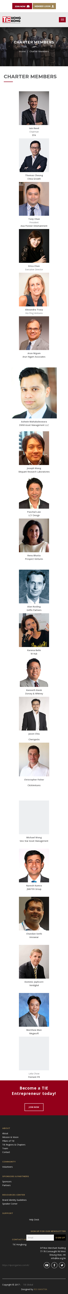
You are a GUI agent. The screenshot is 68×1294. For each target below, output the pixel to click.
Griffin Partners (34, 610)
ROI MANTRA (40, 1289)
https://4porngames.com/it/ (15, 1265)
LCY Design (34, 515)
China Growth (34, 178)
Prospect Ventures (34, 559)
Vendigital (34, 985)
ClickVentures (34, 785)
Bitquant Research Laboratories (34, 471)
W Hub (34, 653)
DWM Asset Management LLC (34, 425)
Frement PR (34, 1077)
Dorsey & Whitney (34, 693)
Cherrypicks (34, 739)
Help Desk (34, 1219)
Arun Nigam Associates (34, 356)
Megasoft (34, 1033)
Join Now (34, 1107)
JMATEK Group (34, 889)
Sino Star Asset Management (34, 840)
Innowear (34, 937)
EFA (34, 135)
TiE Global (28, 1284)
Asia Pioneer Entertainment (34, 225)
